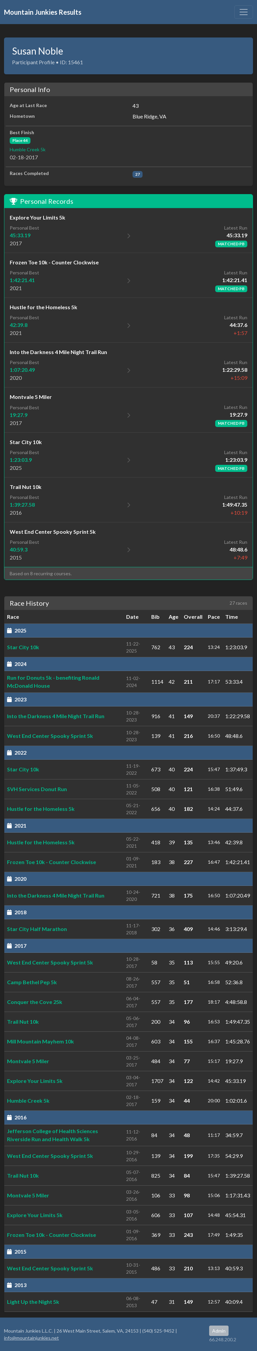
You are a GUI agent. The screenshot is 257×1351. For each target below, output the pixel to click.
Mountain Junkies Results (42, 12)
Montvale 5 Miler (28, 1061)
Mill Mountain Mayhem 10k (40, 1041)
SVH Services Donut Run (37, 789)
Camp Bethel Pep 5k (32, 982)
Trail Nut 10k (23, 1021)
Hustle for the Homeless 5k (41, 809)
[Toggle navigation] (243, 12)
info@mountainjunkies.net (31, 1338)
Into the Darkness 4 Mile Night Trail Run (55, 716)
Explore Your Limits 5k (35, 1081)
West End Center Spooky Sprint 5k (50, 736)
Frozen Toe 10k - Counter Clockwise (51, 862)
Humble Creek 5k (28, 149)
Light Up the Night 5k (33, 1301)
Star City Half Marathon (37, 929)
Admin (219, 1331)
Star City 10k (23, 647)
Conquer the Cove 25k (34, 1002)
